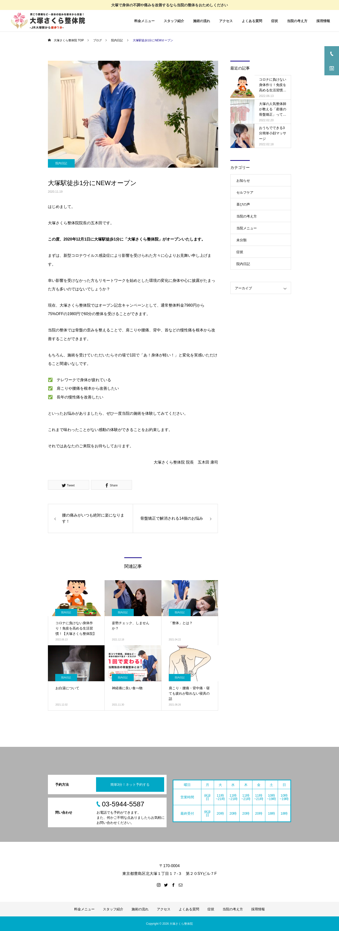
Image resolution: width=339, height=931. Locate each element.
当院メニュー (246, 228)
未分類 (241, 240)
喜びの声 (243, 204)
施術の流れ (201, 21)
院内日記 (61, 163)
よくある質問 (252, 21)
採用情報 (323, 21)
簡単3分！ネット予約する (130, 784)
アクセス (226, 21)
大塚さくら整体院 (181, 923)
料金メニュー (144, 21)
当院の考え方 (297, 21)
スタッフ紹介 (174, 21)
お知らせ (243, 180)
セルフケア (244, 192)
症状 (274, 21)
